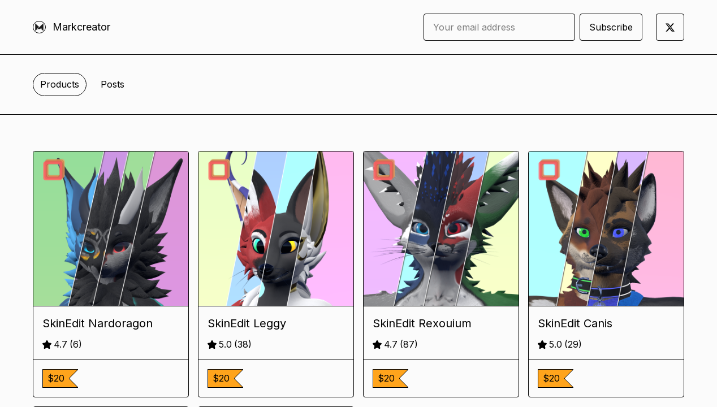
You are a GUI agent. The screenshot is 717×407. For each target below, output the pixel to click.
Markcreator (81, 27)
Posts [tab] (112, 84)
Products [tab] (59, 84)
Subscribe (611, 27)
